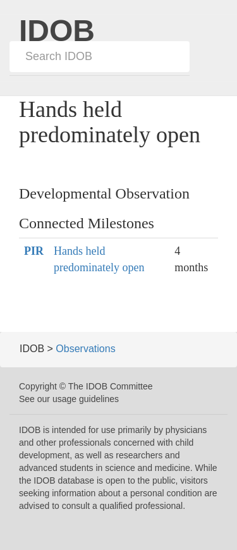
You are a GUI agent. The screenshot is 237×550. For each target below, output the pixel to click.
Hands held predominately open (99, 259)
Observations (85, 348)
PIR (34, 251)
